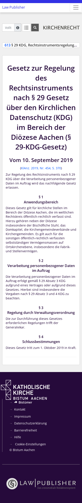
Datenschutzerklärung (30, 423)
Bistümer (23, 402)
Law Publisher (13, 7)
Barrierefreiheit (25, 430)
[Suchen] (35, 27)
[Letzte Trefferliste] (26, 27)
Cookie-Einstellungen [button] (30, 444)
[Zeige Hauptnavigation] (76, 7)
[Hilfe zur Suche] (17, 27)
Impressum (22, 416)
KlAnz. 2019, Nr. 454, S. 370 (41, 168)
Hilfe (17, 437)
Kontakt (19, 409)
